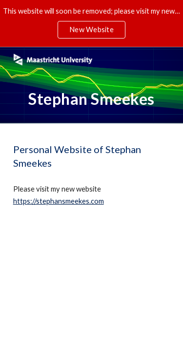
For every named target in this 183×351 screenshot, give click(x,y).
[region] (91, 23)
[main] (91, 99)
